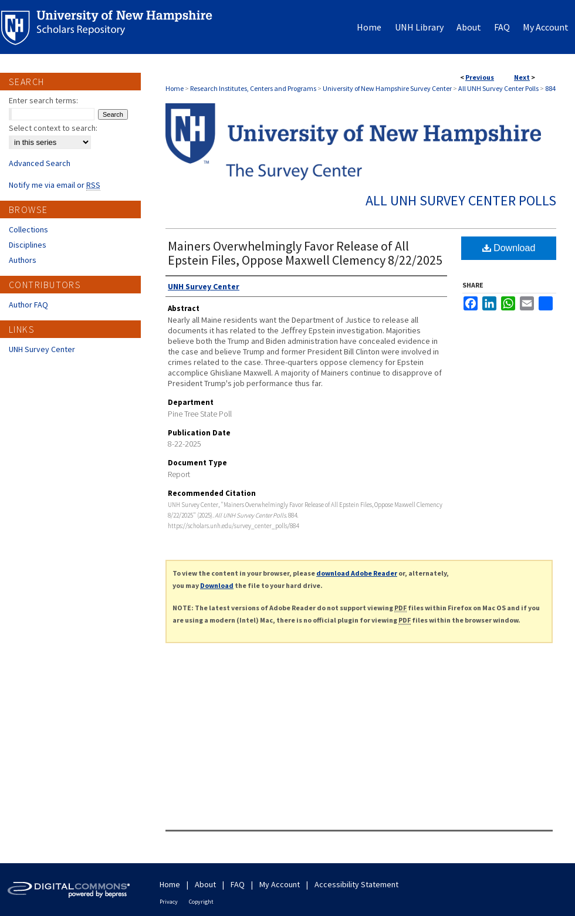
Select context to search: (53, 128)
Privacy (169, 901)
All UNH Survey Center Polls (498, 88)
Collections (28, 229)
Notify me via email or (54, 185)
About (205, 884)
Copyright (201, 901)
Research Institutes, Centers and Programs (253, 88)
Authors (22, 260)
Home (174, 88)
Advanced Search (39, 163)
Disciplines (27, 244)
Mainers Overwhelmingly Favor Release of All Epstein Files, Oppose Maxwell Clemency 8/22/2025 (305, 253)
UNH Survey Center (42, 349)
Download (509, 248)
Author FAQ (28, 304)
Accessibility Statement (356, 884)
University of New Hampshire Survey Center (387, 88)
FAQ (238, 884)
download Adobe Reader (356, 573)
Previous (479, 77)
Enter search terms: (43, 100)
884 (550, 88)
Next (522, 77)
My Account (279, 884)
